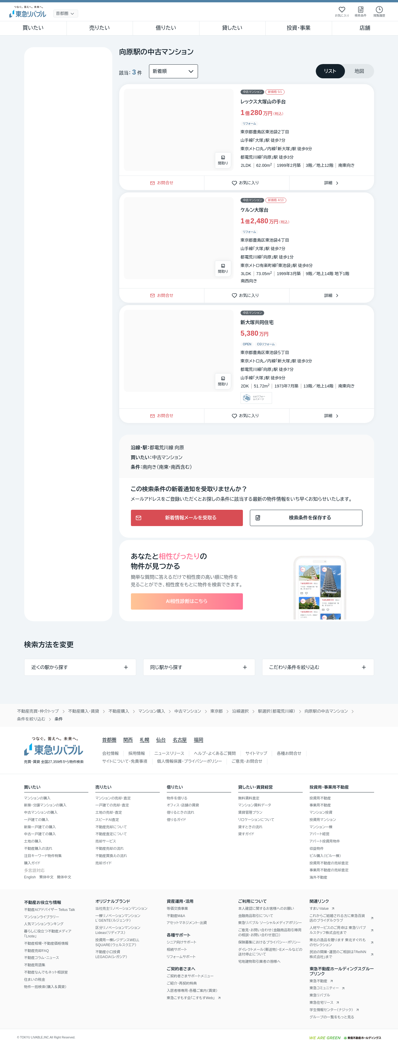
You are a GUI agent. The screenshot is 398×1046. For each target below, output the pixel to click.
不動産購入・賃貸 (83, 711)
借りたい (166, 28)
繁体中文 (46, 877)
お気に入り (247, 182)
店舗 (365, 28)
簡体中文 (64, 877)
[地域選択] (65, 13)
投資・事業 (299, 28)
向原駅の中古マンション (326, 711)
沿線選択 (240, 711)
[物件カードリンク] (246, 130)
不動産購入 (118, 711)
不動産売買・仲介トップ (38, 711)
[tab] (330, 71)
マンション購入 (151, 711)
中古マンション (187, 711)
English (30, 877)
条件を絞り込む (31, 719)
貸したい (232, 28)
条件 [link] (59, 719)
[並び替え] (173, 71)
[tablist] (345, 71)
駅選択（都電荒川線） (276, 711)
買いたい (33, 28)
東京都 (217, 711)
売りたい (100, 28)
